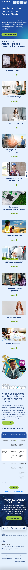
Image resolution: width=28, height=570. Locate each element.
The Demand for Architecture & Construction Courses (12, 546)
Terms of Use (17, 558)
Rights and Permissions (20, 555)
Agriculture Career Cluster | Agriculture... (9, 548)
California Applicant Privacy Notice (6, 559)
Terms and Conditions (19, 561)
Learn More (14, 487)
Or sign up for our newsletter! (14, 491)
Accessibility (4, 555)
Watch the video (7, 423)
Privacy (3, 563)
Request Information (9, 34)
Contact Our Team (14, 518)
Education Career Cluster (6, 549)
